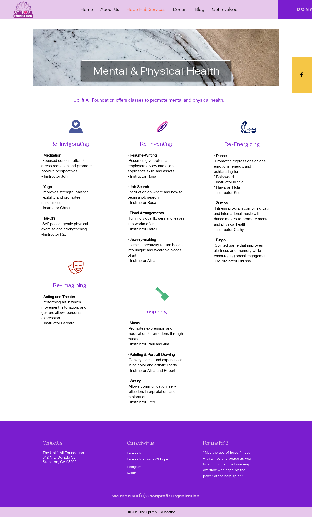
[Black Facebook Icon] (301, 75)
